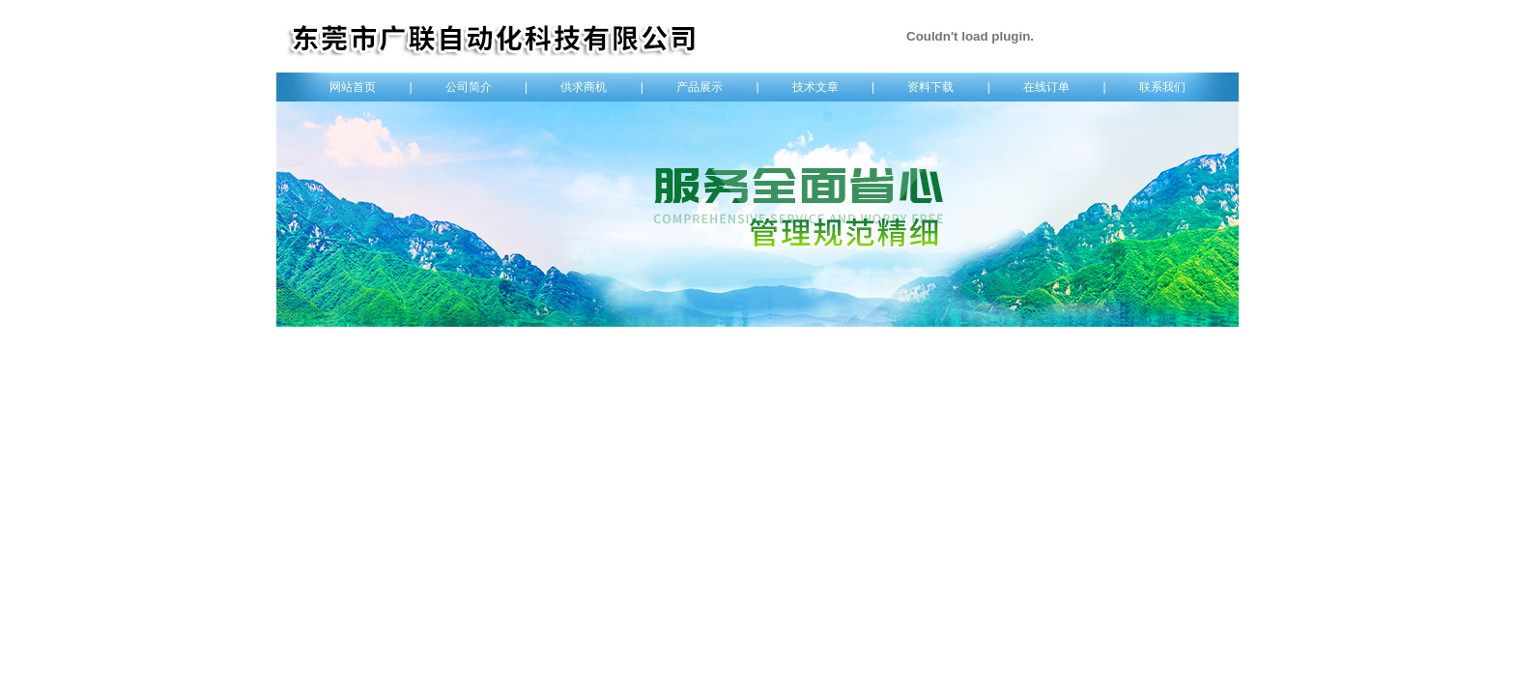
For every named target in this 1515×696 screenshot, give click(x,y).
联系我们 (1162, 87)
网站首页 (352, 87)
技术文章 (815, 87)
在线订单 (1046, 87)
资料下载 (930, 87)
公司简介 (468, 87)
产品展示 (699, 87)
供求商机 (583, 87)
